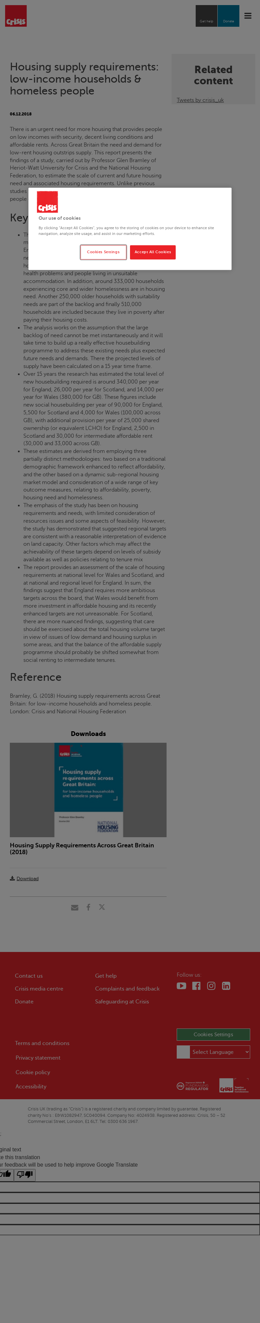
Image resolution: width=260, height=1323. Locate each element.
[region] (130, 229)
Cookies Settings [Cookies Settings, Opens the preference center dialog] (103, 252)
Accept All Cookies (153, 252)
